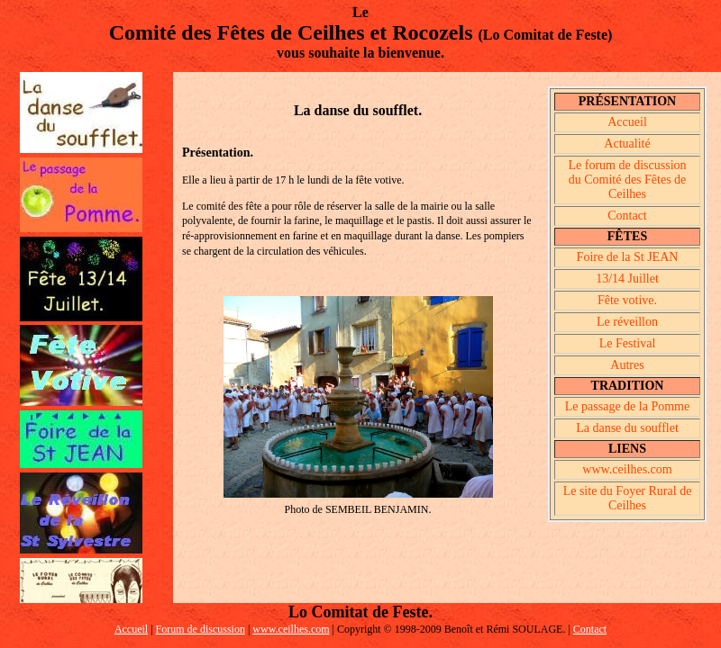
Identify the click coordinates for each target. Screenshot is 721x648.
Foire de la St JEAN (628, 257)
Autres (626, 365)
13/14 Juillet (627, 278)
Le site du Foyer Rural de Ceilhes (627, 498)
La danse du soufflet (627, 428)
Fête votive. (627, 300)
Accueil (627, 122)
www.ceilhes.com (626, 469)
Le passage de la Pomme (627, 406)
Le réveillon (627, 321)
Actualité (627, 143)
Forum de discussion (200, 629)
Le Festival (627, 343)
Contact (627, 215)
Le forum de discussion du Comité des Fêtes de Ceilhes (627, 179)
